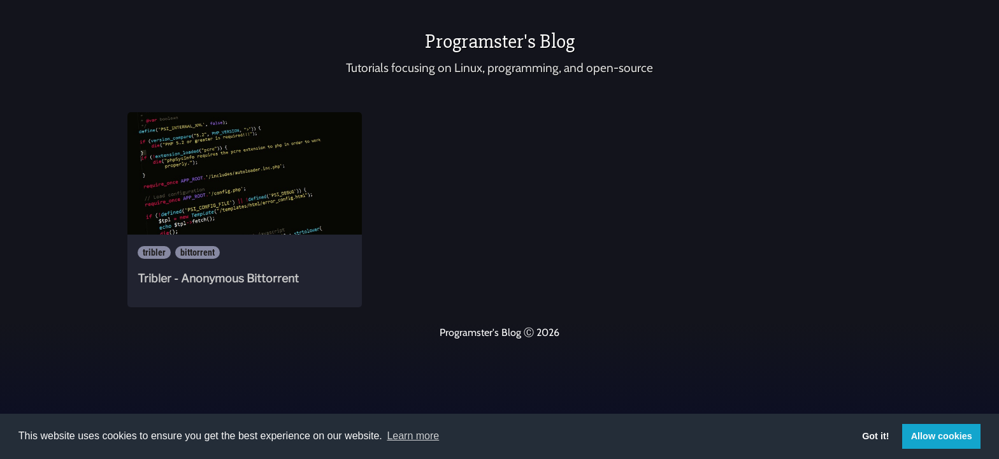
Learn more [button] (413, 435)
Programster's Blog (500, 41)
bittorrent (197, 252)
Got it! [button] (875, 436)
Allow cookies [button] (941, 436)
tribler (154, 252)
